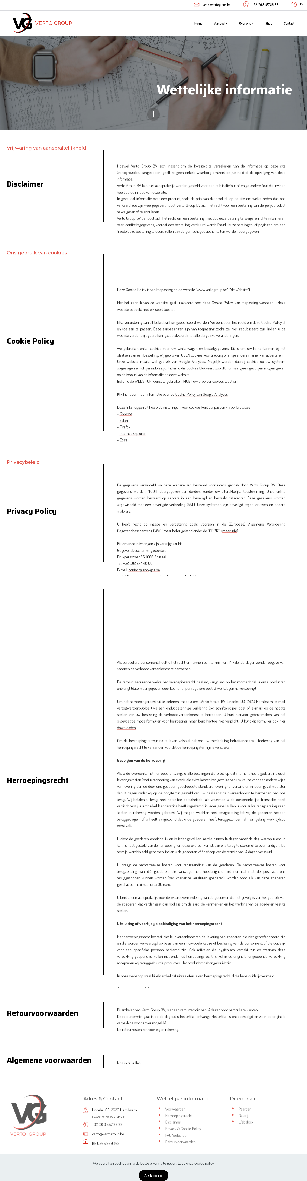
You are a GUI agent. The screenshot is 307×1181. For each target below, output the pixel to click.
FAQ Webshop (176, 1138)
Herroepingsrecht (178, 1119)
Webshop (246, 1125)
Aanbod (219, 23)
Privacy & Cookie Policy (183, 1132)
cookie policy (204, 1175)
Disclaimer (173, 1125)
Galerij (243, 1119)
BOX (179, 1166)
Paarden (245, 1112)
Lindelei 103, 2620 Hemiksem (114, 1116)
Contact (289, 23)
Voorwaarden (175, 1112)
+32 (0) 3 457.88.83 (265, 5)
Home (198, 23)
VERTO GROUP (53, 23)
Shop (268, 23)
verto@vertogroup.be (216, 5)
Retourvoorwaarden (180, 1145)
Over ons (245, 23)
